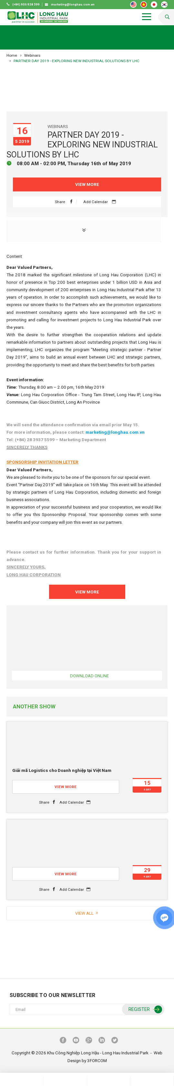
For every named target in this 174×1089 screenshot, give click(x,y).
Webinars (32, 55)
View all (87, 913)
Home (11, 55)
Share (66, 202)
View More (87, 184)
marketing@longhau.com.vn (115, 432)
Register (144, 1009)
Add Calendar (101, 202)
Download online (89, 675)
